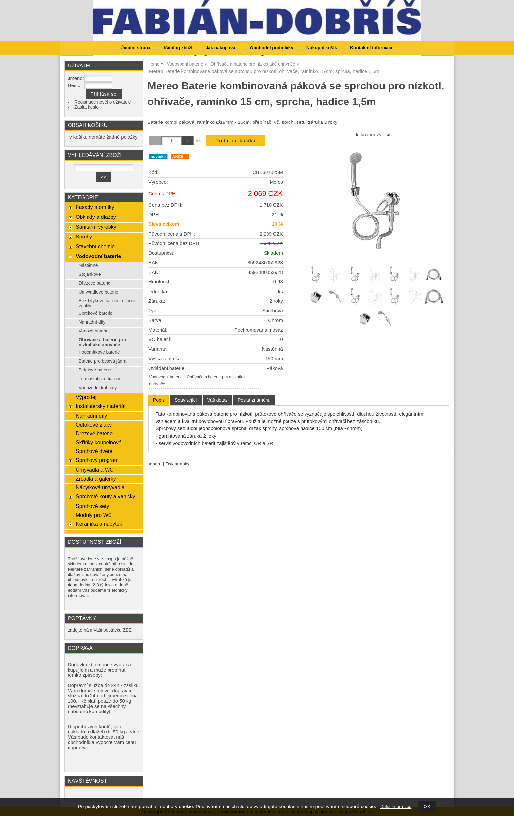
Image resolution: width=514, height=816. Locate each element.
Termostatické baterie (100, 378)
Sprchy (84, 236)
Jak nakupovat (221, 48)
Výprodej (86, 397)
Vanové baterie (94, 331)
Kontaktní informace (372, 48)
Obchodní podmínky (271, 48)
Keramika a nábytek (99, 524)
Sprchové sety (92, 506)
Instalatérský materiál (100, 406)
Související (186, 400)
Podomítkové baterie (99, 352)
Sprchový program (97, 460)
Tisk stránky (177, 464)
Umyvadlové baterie (98, 292)
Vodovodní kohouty (98, 387)
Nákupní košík (321, 48)
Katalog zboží (178, 48)
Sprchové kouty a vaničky (105, 496)
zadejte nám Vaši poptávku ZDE (100, 630)
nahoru (155, 464)
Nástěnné (88, 265)
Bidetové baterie (95, 370)
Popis (159, 400)
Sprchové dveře (94, 451)
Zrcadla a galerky (96, 479)
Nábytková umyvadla (100, 487)
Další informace (395, 806)
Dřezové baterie (94, 283)
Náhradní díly (92, 322)
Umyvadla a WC (95, 470)
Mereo (276, 182)
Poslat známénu (254, 400)
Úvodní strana (135, 48)
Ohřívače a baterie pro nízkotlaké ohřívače (102, 342)
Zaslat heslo (86, 107)
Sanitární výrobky (96, 227)
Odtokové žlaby (94, 424)
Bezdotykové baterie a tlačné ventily (107, 303)
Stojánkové (90, 274)
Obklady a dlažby (96, 217)
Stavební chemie (95, 246)
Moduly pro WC (94, 515)
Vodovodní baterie (166, 377)
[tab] (158, 400)
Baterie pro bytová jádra (103, 361)
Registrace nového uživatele (102, 102)
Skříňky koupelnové (99, 442)
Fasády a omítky (95, 207)
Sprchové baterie (96, 313)
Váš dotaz (217, 400)
